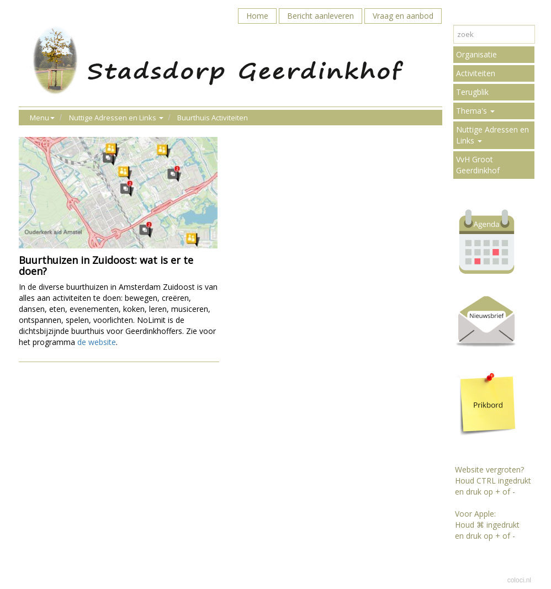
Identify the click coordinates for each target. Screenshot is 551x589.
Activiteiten (475, 73)
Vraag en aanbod (403, 15)
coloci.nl (519, 580)
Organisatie (476, 54)
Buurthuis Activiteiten (212, 118)
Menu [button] (42, 118)
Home (257, 15)
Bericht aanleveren (320, 15)
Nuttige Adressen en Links (492, 135)
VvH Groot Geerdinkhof (478, 165)
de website (96, 342)
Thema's (475, 110)
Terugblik (472, 92)
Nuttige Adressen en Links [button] (116, 118)
